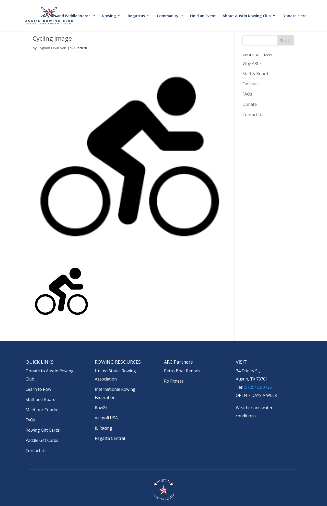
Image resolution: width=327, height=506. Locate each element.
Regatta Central (110, 438)
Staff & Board (255, 73)
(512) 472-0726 (258, 387)
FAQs (247, 94)
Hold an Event (203, 16)
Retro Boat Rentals (182, 371)
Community (167, 16)
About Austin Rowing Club (247, 16)
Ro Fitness (174, 381)
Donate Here (295, 16)
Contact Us (252, 114)
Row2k (101, 407)
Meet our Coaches (43, 409)
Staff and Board (40, 399)
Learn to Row (38, 389)
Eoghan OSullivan (52, 47)
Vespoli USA (106, 418)
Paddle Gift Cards (42, 440)
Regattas (136, 16)
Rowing (109, 16)
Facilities (250, 84)
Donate (249, 104)
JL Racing (103, 428)
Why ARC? (251, 63)
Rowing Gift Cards (43, 430)
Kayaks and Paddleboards (66, 16)
